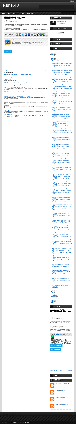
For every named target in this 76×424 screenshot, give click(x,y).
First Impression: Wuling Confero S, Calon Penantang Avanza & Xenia (18, 74)
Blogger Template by (23, 422)
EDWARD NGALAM (62, 21)
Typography (16, 414)
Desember (54, 59)
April (53, 293)
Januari (54, 297)
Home (3, 13)
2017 (52, 300)
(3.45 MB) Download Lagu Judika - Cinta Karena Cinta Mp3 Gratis (17, 91)
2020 (52, 57)
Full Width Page (9, 414)
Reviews (15, 13)
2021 (52, 55)
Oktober (54, 62)
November (54, 60)
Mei (53, 292)
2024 (52, 51)
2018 (52, 299)
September (54, 287)
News (9, 13)
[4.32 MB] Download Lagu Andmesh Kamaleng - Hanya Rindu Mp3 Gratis (18, 82)
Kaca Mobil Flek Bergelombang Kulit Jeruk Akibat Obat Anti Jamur (17, 96)
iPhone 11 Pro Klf (7, 79)
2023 (52, 53)
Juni (53, 291)
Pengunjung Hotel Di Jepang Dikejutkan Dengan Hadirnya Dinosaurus (18, 110)
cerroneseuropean (58, 383)
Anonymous (57, 397)
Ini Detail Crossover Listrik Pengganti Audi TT (61, 266)
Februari (54, 296)
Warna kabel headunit (8, 114)
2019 (52, 58)
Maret (53, 295)
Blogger (64, 36)
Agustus (54, 288)
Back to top (69, 414)
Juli (53, 290)
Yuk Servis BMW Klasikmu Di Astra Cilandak (61, 220)
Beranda (4, 1)
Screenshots (30, 13)
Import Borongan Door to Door (58, 97)
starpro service (7, 100)
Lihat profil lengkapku (61, 23)
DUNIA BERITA (11, 6)
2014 (52, 302)
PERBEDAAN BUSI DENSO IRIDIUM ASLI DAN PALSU (15, 87)
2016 (52, 301)
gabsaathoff (57, 390)
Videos (23, 13)
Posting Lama (45, 70)
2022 (52, 54)
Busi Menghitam (7, 105)
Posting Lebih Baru (7, 70)
